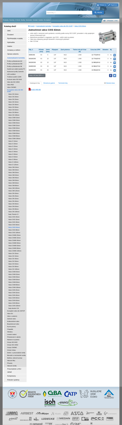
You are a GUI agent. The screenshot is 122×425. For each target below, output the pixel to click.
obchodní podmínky (40, 422)
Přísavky (9, 358)
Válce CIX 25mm (13, 249)
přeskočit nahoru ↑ (112, 422)
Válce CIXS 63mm (80, 26)
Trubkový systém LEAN (14, 72)
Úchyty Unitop (11, 345)
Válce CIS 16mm (13, 89)
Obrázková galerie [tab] (49, 83)
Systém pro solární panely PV (16, 64)
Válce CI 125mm (13, 160)
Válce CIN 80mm (13, 204)
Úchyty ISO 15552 (12, 340)
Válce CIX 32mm (13, 251)
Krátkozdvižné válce (13, 317)
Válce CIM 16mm (13, 163)
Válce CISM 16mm (14, 113)
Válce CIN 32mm (13, 194)
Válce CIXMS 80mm (14, 244)
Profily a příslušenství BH (14, 59)
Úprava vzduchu (11, 50)
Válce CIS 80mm (13, 108)
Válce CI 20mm (13, 139)
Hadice (8, 44)
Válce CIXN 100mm (14, 301)
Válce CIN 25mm (13, 191)
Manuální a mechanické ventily (16, 351)
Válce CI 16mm (13, 136)
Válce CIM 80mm (13, 181)
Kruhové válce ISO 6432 (14, 75)
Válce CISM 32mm (14, 121)
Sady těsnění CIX (13, 304)
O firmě (17, 20)
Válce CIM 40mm (13, 173)
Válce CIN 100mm (13, 207)
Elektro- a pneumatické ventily (16, 348)
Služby (23, 20)
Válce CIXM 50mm (14, 275)
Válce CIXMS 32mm (14, 233)
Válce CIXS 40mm (13, 217)
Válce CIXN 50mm (14, 293)
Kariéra (40, 20)
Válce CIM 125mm (14, 186)
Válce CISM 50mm (14, 126)
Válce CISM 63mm (14, 129)
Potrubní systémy (12, 371)
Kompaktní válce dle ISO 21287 (63, 26)
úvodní (88, 422)
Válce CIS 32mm (13, 97)
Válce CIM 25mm (13, 168)
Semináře (29, 20)
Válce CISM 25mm (14, 118)
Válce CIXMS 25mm (14, 230)
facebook (82, 422)
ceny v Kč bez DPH (35, 75)
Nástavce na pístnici (13, 335)
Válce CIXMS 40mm (14, 236)
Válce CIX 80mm (13, 262)
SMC (8, 30)
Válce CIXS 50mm (13, 220)
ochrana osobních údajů (54, 422)
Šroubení (9, 34)
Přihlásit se (101, 5)
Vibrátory (10, 327)
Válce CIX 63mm (13, 259)
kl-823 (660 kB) (34, 89)
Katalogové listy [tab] (35, 83)
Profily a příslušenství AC (14, 56)
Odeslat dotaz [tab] (109, 83)
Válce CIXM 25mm (14, 267)
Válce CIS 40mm (13, 100)
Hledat (98, 12)
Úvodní (32, 26)
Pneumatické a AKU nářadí (15, 364)
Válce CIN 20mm (13, 189)
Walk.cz (18, 422)
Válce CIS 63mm (13, 105)
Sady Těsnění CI (13, 210)
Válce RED (10, 80)
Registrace (112, 5)
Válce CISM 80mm (14, 131)
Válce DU (10, 309)
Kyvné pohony (11, 322)
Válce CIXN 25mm (14, 285)
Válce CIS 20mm (13, 92)
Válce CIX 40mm (13, 254)
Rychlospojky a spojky (13, 37)
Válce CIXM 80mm (14, 280)
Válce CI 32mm (13, 144)
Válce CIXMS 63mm (14, 241)
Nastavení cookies (27, 422)
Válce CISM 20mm (14, 116)
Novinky (12, 20)
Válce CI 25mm (13, 142)
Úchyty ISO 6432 (12, 338)
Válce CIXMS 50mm (14, 238)
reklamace (65, 422)
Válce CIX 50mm (13, 257)
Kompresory (10, 367)
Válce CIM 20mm (13, 165)
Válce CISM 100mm (14, 134)
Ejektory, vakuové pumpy (14, 353)
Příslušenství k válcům (14, 332)
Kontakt (35, 20)
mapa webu (94, 422)
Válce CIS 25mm (13, 95)
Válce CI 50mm (13, 150)
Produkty (5, 20)
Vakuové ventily (12, 361)
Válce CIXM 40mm (14, 272)
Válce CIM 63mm (13, 178)
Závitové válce (11, 314)
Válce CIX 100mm (13, 264)
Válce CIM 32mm (13, 170)
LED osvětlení (11, 70)
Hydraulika (9, 40)
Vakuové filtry (11, 356)
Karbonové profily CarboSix (15, 67)
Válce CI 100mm (13, 157)
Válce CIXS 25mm (13, 212)
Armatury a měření (12, 47)
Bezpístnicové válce (13, 319)
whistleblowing (74, 422)
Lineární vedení (12, 330)
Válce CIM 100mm (14, 183)
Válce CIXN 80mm (14, 298)
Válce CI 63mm (13, 152)
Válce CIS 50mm (13, 103)
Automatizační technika (43, 26)
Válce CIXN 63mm (14, 296)
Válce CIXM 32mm (14, 270)
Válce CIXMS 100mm (14, 246)
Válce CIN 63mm (13, 202)
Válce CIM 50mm (13, 176)
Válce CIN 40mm (13, 197)
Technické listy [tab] (63, 83)
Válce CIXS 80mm (13, 225)
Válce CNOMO (11, 83)
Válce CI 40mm (13, 147)
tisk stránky (102, 422)
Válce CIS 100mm (13, 110)
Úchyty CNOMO (12, 343)
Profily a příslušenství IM (14, 62)
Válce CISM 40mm (14, 123)
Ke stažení (47, 20)
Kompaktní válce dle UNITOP (16, 306)
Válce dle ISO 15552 (13, 77)
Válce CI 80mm (13, 155)
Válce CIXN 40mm (14, 291)
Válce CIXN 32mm (14, 288)
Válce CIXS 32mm (13, 215)
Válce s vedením (12, 311)
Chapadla (10, 325)
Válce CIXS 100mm (14, 228)
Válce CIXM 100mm (14, 283)
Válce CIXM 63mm (14, 278)
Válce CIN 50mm (13, 199)
